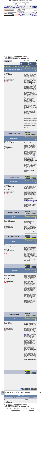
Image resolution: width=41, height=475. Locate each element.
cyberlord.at (31, 410)
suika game (27, 246)
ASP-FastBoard (16, 410)
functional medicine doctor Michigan (29, 333)
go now (33, 300)
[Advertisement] (19, 35)
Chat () (21, 12)
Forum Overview (8, 56)
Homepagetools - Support (20, 56)
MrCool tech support (30, 156)
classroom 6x (27, 223)
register (24, 2)
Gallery (12, 7)
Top (22, 7)
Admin (34, 10)
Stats (34, 7)
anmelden (18, 2)
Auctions (20, 6)
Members (33, 6)
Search (7, 6)
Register (34, 15)
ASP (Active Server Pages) (11, 57)
